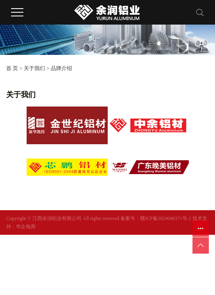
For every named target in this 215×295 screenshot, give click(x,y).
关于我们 (34, 68)
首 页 (12, 68)
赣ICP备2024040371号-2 (165, 218)
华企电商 (26, 226)
